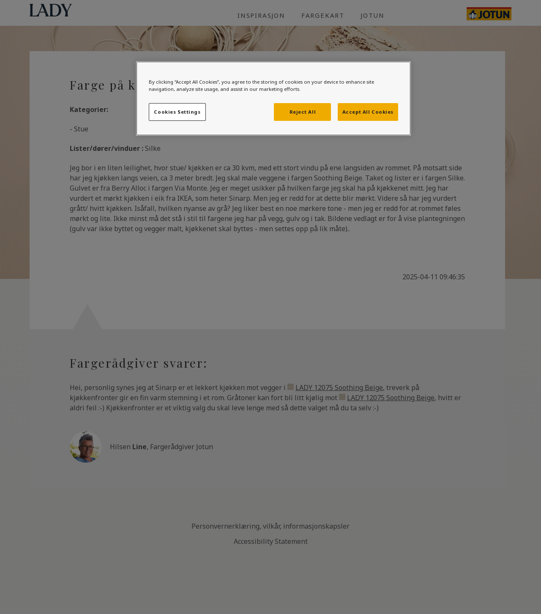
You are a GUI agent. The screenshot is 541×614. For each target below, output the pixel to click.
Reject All (303, 112)
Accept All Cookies (367, 112)
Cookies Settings (177, 112)
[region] (273, 98)
